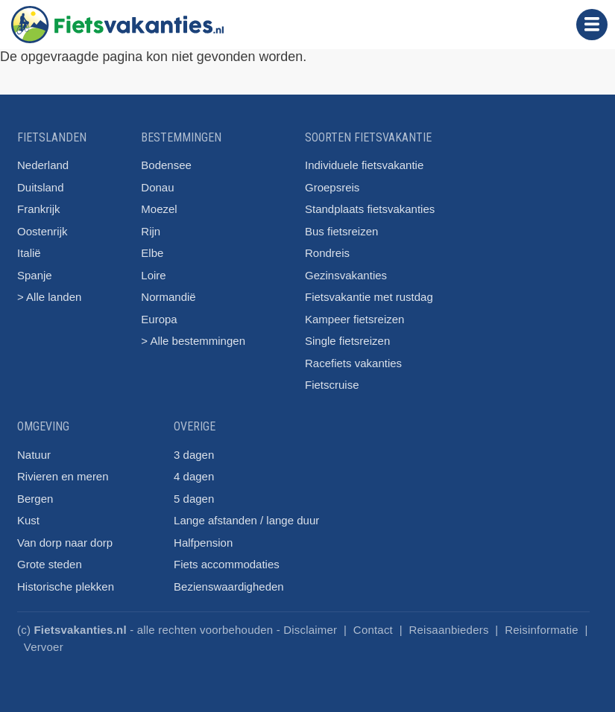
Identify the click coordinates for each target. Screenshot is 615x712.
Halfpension (203, 542)
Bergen (35, 498)
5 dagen (194, 498)
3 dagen (194, 454)
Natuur (34, 454)
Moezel (159, 209)
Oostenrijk (42, 231)
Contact (373, 629)
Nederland (43, 165)
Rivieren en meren (63, 476)
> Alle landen (49, 296)
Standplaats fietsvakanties (370, 209)
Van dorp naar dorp (65, 542)
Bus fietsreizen (341, 231)
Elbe (152, 253)
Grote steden (49, 564)
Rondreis (327, 253)
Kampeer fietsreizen (354, 319)
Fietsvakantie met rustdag (369, 296)
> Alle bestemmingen (193, 340)
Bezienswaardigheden (229, 586)
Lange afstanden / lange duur (246, 520)
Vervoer (43, 647)
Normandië (168, 296)
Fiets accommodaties (227, 564)
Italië (29, 253)
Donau (157, 187)
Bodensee (166, 165)
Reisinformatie (541, 629)
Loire (153, 275)
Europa (159, 319)
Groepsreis (332, 187)
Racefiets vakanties (353, 363)
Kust (28, 520)
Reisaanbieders (449, 629)
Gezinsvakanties (346, 275)
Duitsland (40, 187)
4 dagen (194, 476)
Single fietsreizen (347, 340)
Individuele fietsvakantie (364, 165)
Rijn (150, 231)
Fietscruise (332, 384)
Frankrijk (38, 209)
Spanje (34, 275)
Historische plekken (65, 586)
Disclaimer (310, 629)
